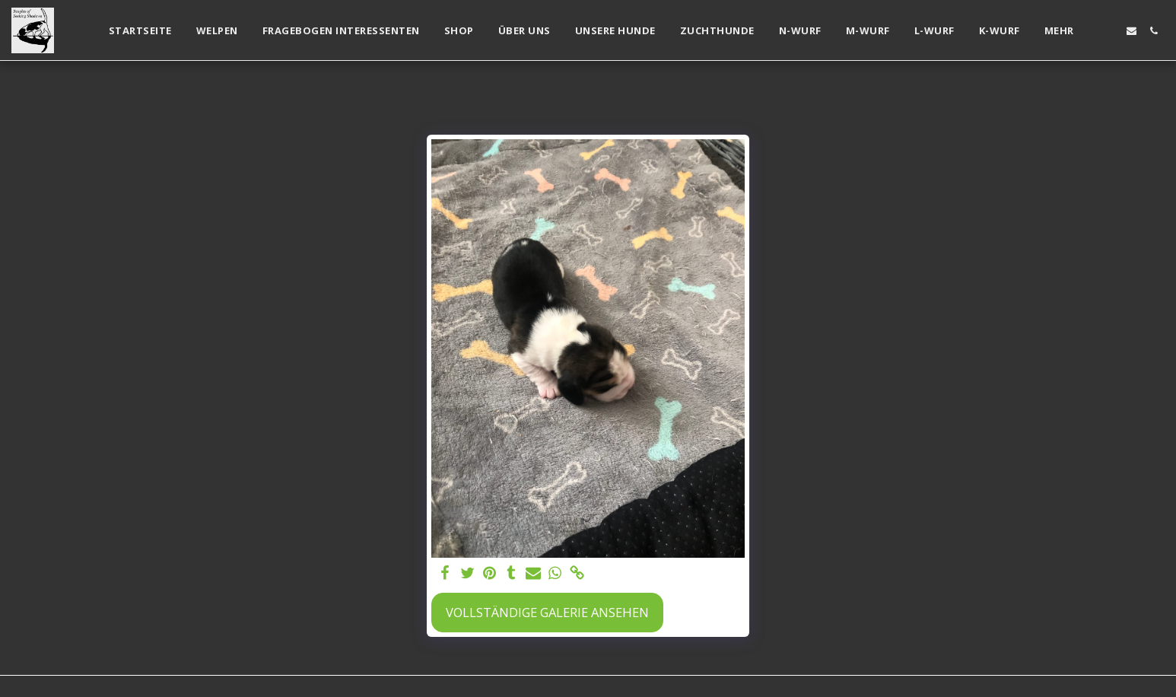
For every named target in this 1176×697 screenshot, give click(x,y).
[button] (1109, 31)
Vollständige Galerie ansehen (547, 612)
